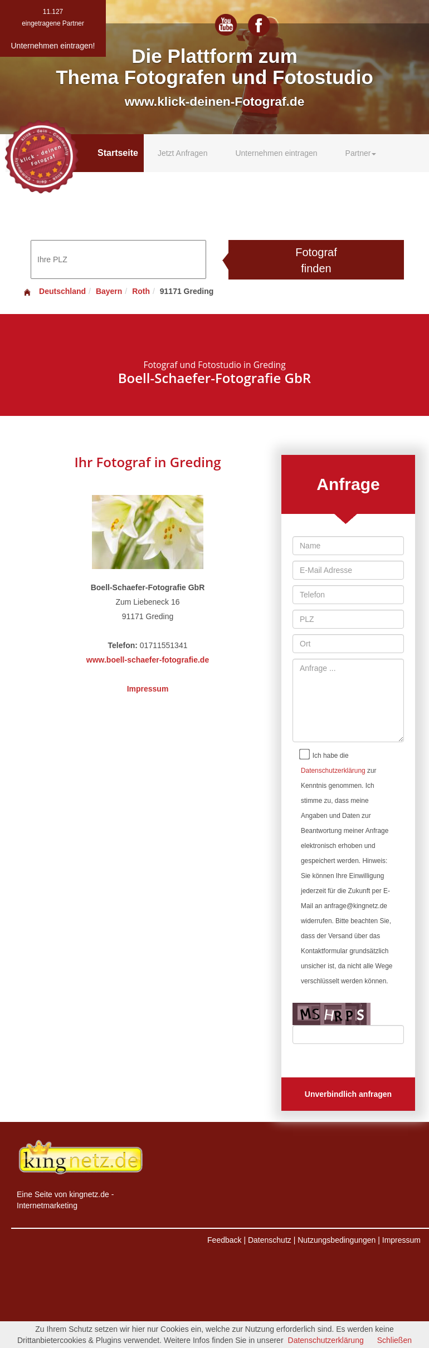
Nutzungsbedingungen (337, 1240)
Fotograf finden (316, 260)
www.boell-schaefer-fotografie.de (147, 659)
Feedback (224, 1240)
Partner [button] (361, 153)
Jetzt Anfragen (183, 153)
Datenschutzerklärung (333, 771)
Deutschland (54, 291)
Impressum (148, 688)
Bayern (109, 291)
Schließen (394, 1340)
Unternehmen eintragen (276, 153)
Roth (141, 291)
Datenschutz (269, 1240)
